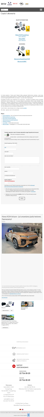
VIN (5, 147)
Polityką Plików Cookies (25, 412)
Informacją (33, 191)
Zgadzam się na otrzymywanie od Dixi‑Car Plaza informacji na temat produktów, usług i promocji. (20, 195)
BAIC (11, 310)
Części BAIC (5, 122)
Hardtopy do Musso (7, 121)
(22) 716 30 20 (9, 401)
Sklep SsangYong (24, 307)
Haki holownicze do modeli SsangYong (10, 119)
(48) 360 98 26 (31, 387)
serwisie (25, 108)
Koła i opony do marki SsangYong (9, 118)
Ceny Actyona (4, 297)
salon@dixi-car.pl (9, 399)
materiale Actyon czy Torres (15, 293)
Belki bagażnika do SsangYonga (9, 116)
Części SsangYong (6, 115)
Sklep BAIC (23, 309)
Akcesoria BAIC (6, 124)
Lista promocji (5, 327)
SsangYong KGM (6, 310)
